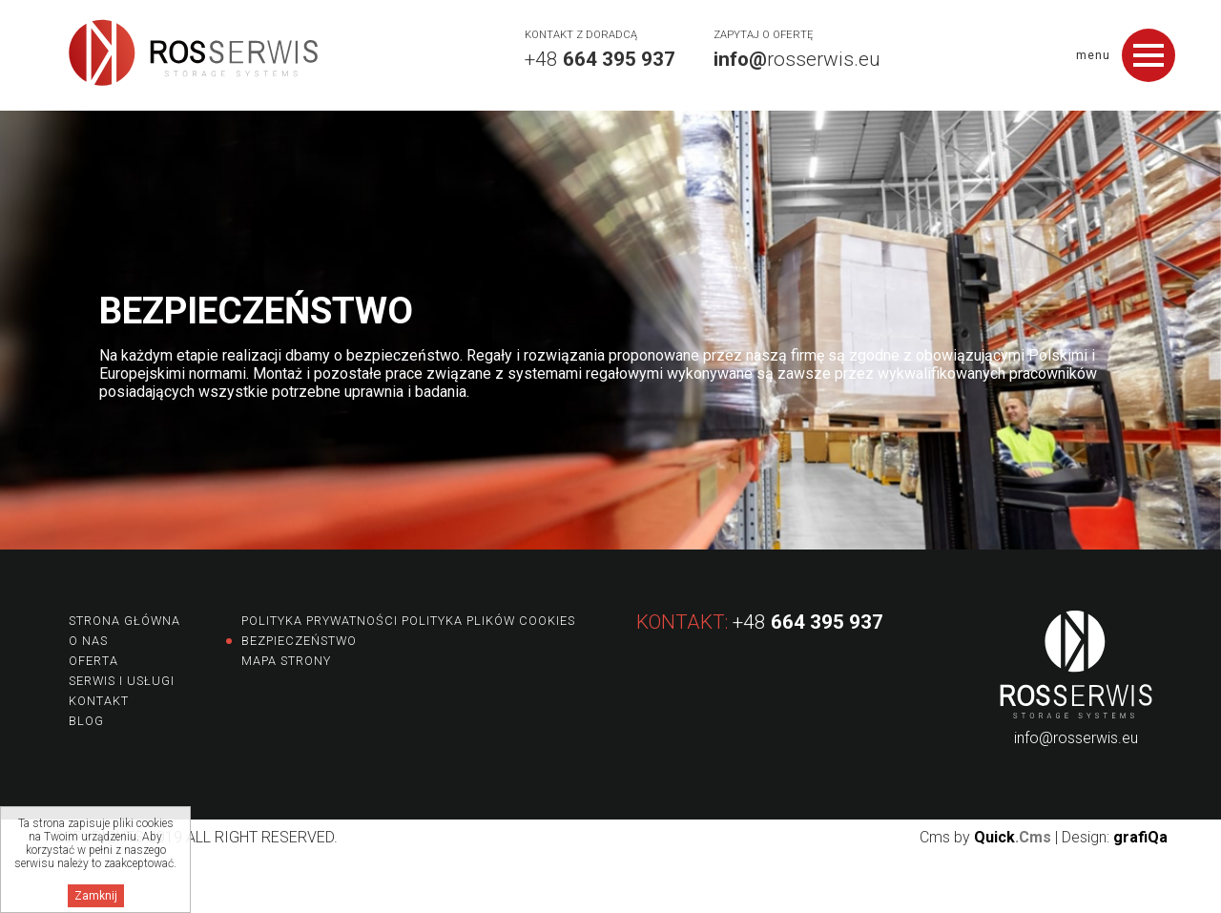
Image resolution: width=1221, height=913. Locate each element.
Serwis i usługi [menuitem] (122, 681)
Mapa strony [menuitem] (286, 661)
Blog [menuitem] (86, 721)
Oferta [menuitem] (93, 661)
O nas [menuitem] (88, 640)
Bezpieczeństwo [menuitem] (299, 640)
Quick (1012, 837)
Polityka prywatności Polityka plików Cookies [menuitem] (408, 620)
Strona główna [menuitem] (124, 620)
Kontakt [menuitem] (99, 701)
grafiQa (1140, 837)
